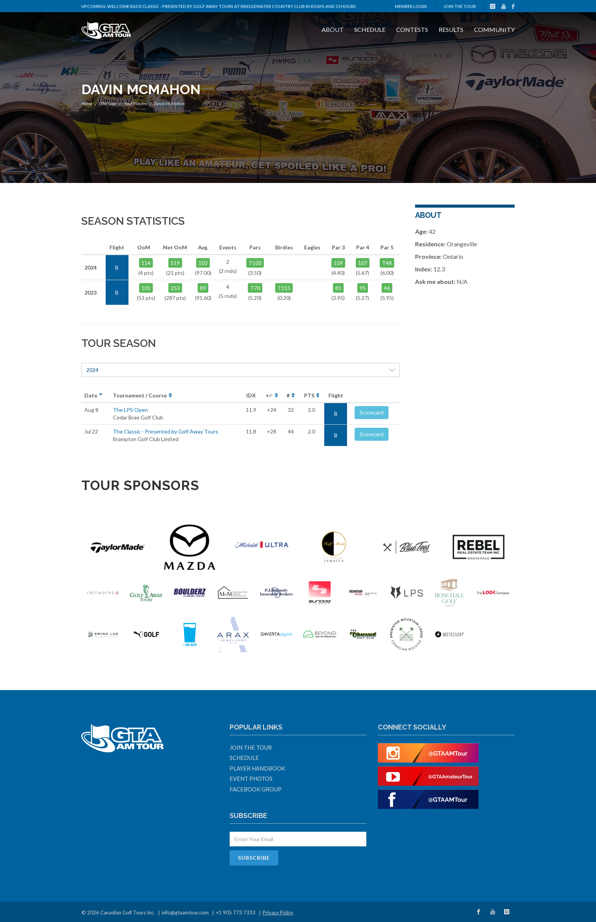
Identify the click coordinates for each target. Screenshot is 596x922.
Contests (412, 29)
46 (387, 288)
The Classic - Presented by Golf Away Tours (165, 431)
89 (203, 288)
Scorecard (372, 412)
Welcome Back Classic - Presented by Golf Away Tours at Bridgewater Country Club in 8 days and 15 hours (231, 6)
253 (175, 288)
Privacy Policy (278, 912)
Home (86, 103)
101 (146, 288)
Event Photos (251, 778)
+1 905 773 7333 (235, 912)
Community (494, 29)
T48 (387, 263)
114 (146, 263)
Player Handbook (257, 768)
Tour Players (135, 103)
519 (175, 263)
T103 (255, 263)
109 (338, 263)
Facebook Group (256, 789)
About (333, 29)
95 (363, 288)
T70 (255, 288)
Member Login (411, 6)
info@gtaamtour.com (185, 912)
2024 (240, 370)
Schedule (369, 29)
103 (203, 263)
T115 (283, 288)
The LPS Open (130, 410)
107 (362, 263)
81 (338, 288)
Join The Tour (460, 6)
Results (451, 29)
